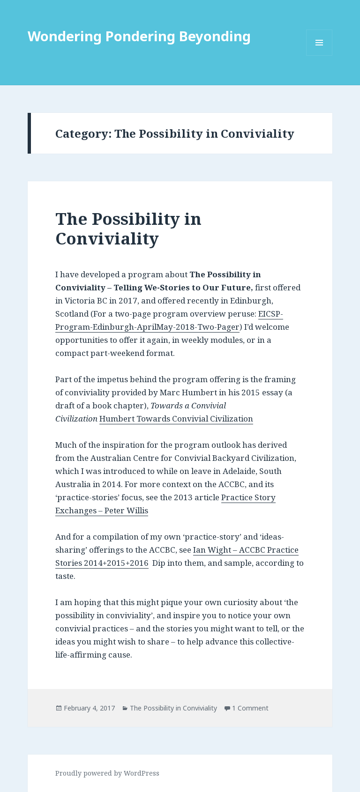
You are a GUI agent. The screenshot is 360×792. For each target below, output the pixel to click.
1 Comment (250, 707)
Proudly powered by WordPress (107, 773)
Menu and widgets (319, 55)
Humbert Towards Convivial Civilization (176, 418)
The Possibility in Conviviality (128, 228)
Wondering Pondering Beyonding (139, 36)
